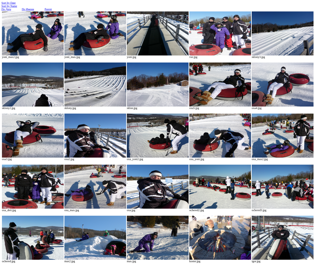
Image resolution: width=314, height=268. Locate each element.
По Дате (6, 9)
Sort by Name (9, 6)
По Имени (28, 9)
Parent (48, 9)
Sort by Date (8, 2)
